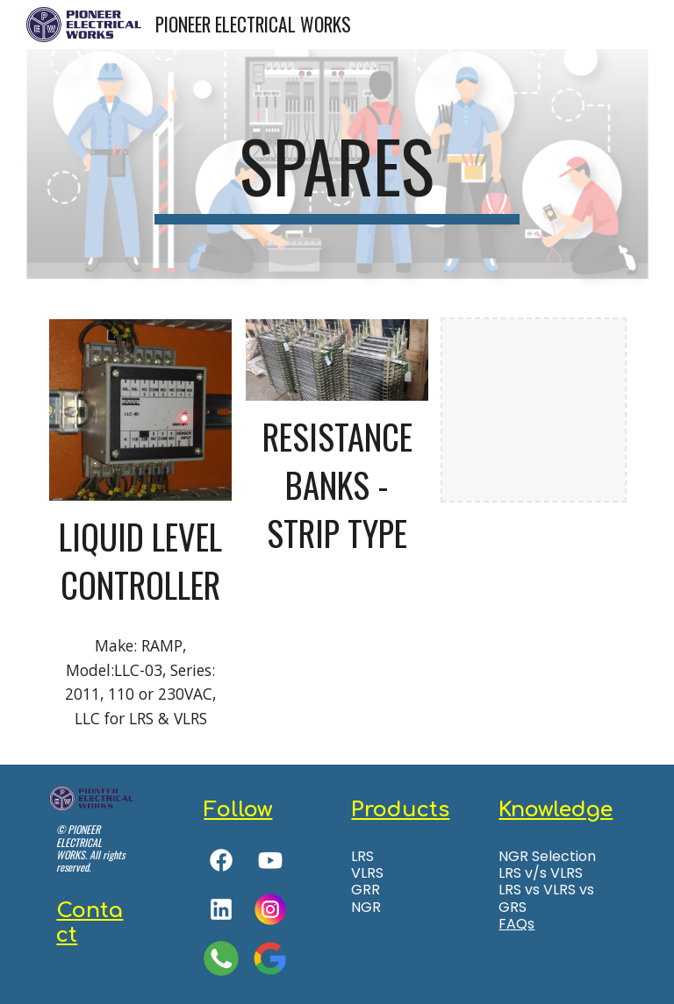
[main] (336, 173)
